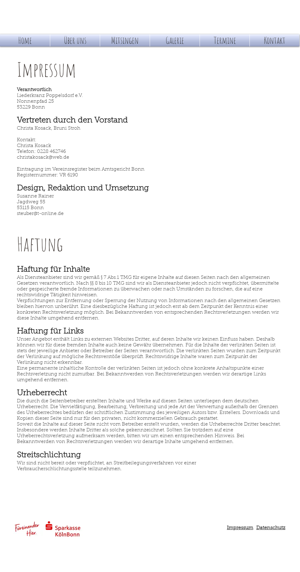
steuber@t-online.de (40, 213)
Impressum (240, 528)
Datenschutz (270, 528)
